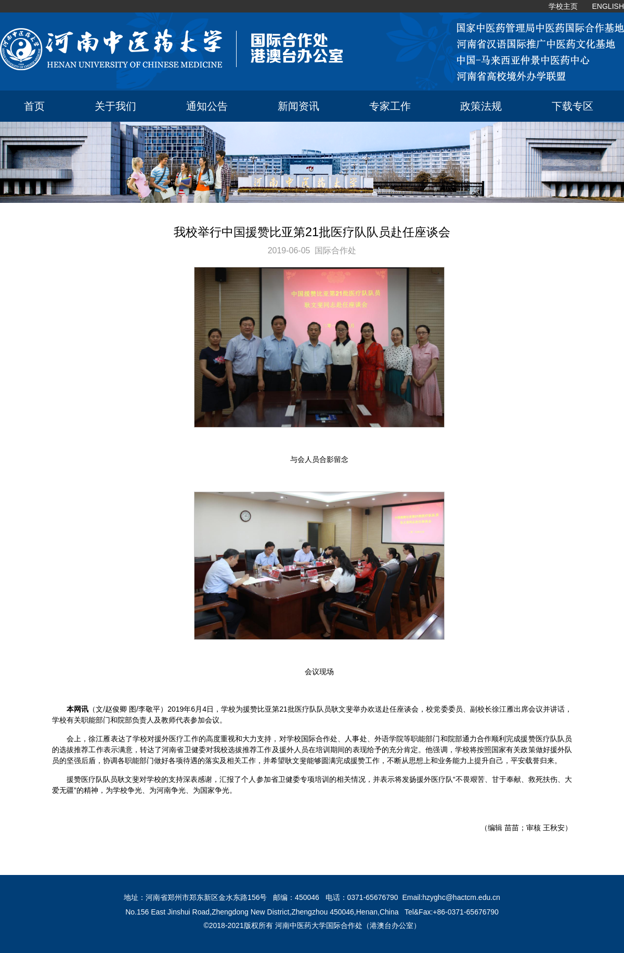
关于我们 (115, 106)
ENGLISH (608, 6)
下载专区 (572, 106)
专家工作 (390, 106)
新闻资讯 (298, 106)
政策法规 (481, 106)
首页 (34, 106)
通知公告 (207, 106)
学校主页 (563, 6)
